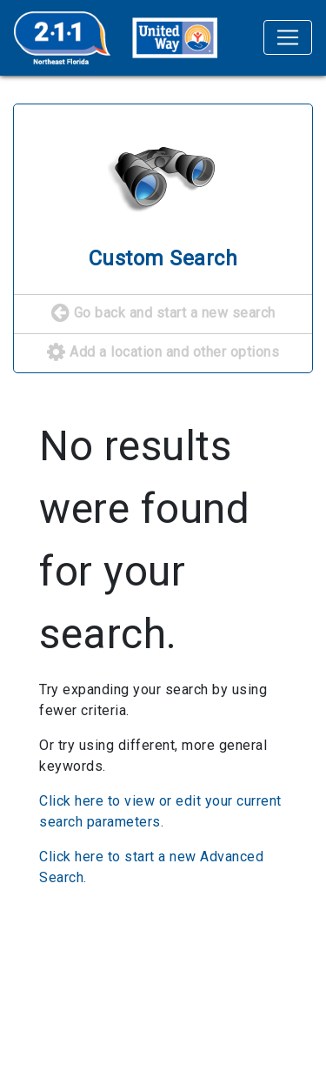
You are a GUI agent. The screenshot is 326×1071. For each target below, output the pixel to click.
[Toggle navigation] (287, 37)
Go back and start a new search (163, 314)
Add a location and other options (163, 353)
